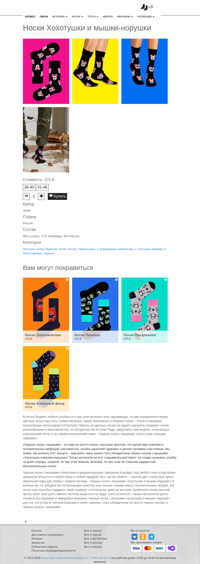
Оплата (36, 530)
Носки (77, 16)
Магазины (125, 16)
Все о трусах (93, 534)
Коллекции (145, 16)
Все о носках (93, 530)
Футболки (60, 16)
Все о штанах (93, 542)
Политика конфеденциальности (53, 550)
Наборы (108, 16)
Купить (57, 196)
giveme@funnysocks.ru (73, 557)
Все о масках (93, 546)
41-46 (42, 187)
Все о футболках (95, 538)
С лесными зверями (149, 249)
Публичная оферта (44, 546)
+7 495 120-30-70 (100, 557)
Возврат (37, 538)
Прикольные (86, 249)
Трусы (93, 16)
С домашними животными (115, 249)
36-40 (29, 187)
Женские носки (33, 249)
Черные (48, 253)
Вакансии (38, 542)
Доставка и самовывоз (47, 534)
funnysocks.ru (49, 557)
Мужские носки (55, 249)
